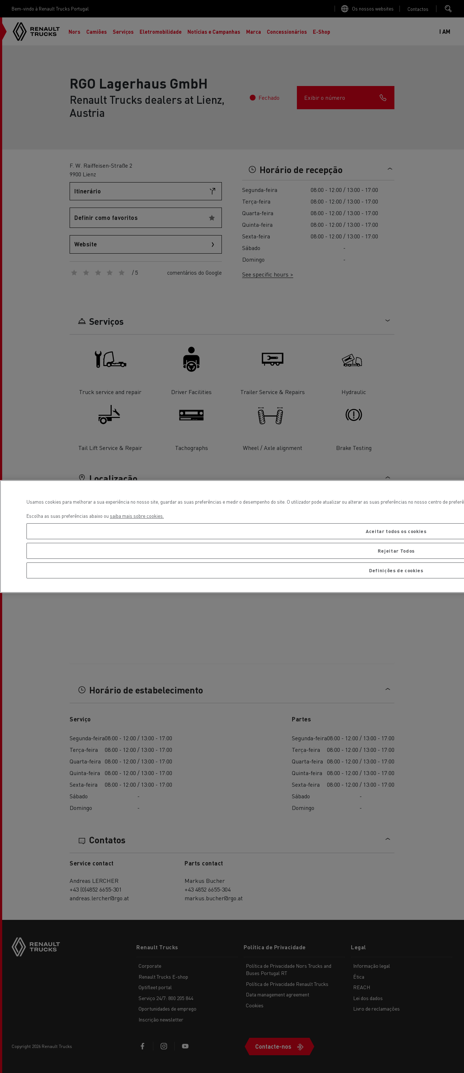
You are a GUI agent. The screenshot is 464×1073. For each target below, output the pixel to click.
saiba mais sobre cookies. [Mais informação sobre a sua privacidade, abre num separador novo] (137, 516)
